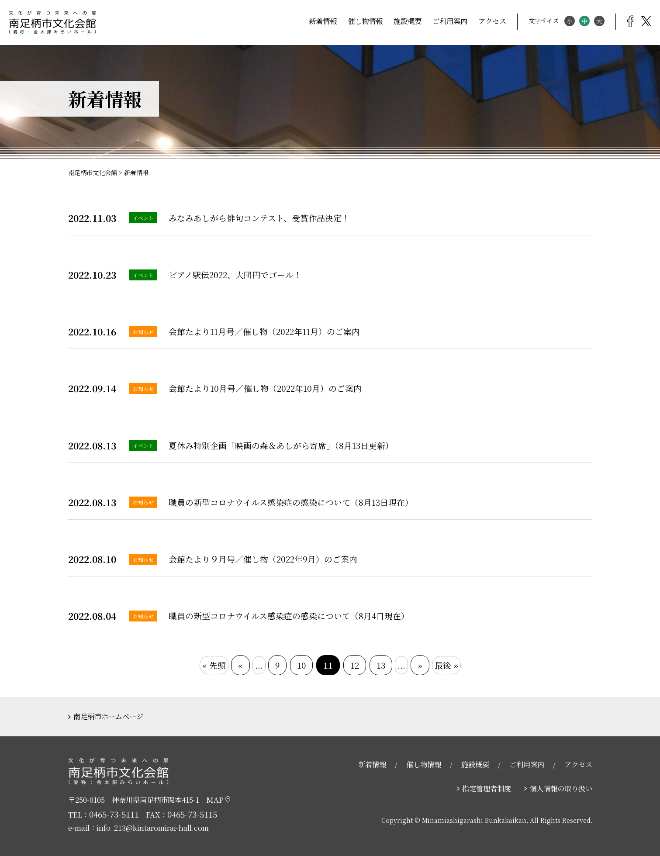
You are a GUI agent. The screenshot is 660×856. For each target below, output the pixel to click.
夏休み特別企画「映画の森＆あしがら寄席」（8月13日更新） (281, 445)
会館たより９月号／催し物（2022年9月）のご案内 (263, 559)
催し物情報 (365, 21)
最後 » (446, 665)
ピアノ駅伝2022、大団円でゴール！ (235, 274)
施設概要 (408, 21)
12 (354, 665)
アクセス (492, 21)
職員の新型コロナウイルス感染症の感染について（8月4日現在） (289, 615)
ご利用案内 (449, 21)
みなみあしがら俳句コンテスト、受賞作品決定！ (259, 218)
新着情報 (323, 21)
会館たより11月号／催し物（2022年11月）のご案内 (264, 331)
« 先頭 (214, 665)
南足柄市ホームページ (108, 716)
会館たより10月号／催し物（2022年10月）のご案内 (265, 388)
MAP (218, 799)
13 (381, 665)
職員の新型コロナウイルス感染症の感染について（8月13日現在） (291, 502)
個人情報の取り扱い (560, 788)
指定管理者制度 (486, 788)
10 (301, 665)
